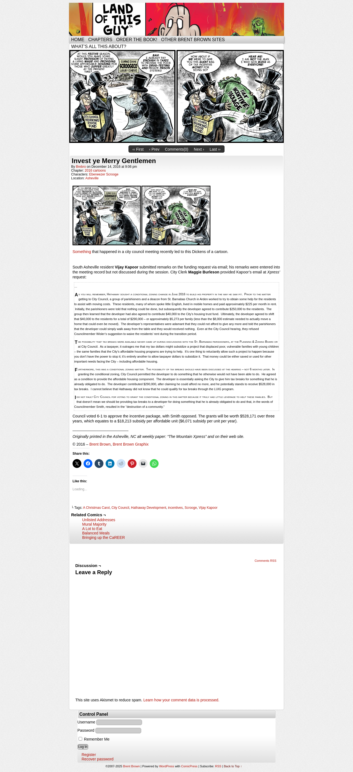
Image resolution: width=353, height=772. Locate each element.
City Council (120, 508)
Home (77, 39)
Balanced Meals (96, 533)
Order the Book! (136, 39)
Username (86, 722)
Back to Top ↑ (233, 766)
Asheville (91, 178)
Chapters (100, 39)
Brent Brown (100, 444)
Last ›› (215, 149)
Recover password (98, 759)
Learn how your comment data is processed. (181, 700)
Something (82, 251)
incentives (175, 508)
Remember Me (94, 739)
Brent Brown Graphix (131, 444)
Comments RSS (265, 560)
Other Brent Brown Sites (193, 39)
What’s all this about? (98, 46)
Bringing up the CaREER (103, 537)
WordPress (166, 766)
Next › (199, 149)
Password (85, 730)
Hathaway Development (148, 508)
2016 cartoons (95, 170)
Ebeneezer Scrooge (103, 174)
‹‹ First (137, 149)
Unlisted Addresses (98, 520)
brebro (81, 167)
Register (89, 754)
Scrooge (190, 508)
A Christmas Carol (96, 508)
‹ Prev (154, 149)
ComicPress (189, 766)
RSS (218, 766)
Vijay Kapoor (208, 508)
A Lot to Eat (92, 528)
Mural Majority (94, 524)
